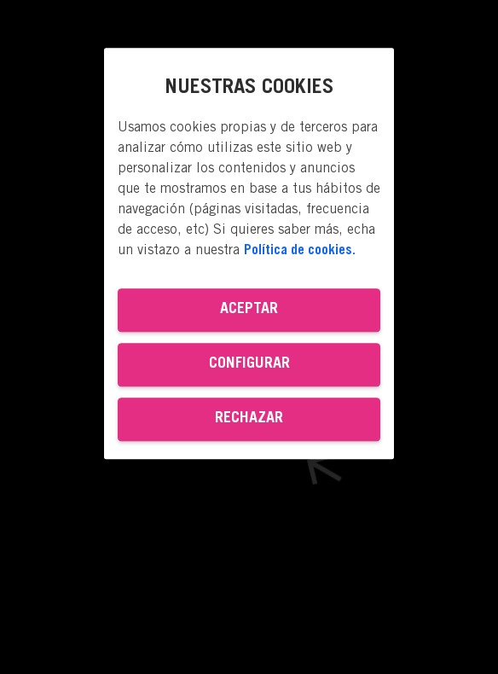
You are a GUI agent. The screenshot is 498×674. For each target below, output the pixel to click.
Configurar (249, 364)
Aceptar (249, 309)
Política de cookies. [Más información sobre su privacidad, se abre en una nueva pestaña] (300, 251)
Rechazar (249, 419)
